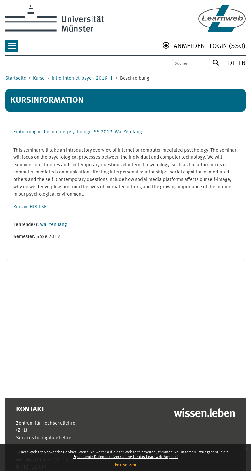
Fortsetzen (125, 465)
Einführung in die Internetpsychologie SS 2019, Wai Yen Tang (77, 132)
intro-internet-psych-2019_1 (82, 78)
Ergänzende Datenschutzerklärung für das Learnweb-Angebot (125, 457)
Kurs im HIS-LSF (29, 207)
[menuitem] (189, 47)
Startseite (15, 78)
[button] (11, 48)
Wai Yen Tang (53, 224)
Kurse (39, 78)
